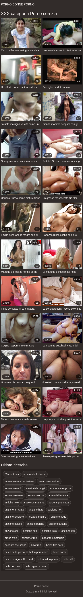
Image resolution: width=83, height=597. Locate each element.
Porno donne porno (17, 4)
